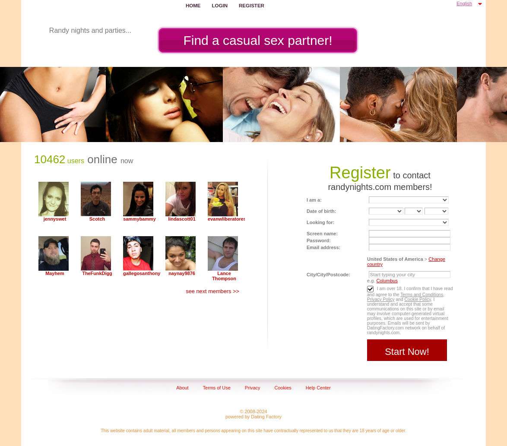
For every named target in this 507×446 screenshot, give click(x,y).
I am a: (314, 199)
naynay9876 (181, 273)
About (182, 387)
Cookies (282, 387)
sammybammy (139, 218)
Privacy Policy (381, 299)
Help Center (318, 387)
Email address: (323, 247)
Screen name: (322, 233)
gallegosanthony (139, 273)
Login (220, 5)
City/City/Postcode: (328, 274)
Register (251, 5)
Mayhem (54, 273)
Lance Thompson (224, 276)
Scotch (97, 218)
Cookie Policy (417, 299)
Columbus (387, 280)
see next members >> (212, 291)
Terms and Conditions (421, 294)
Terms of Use (217, 387)
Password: (319, 240)
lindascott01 (181, 218)
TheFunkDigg (97, 273)
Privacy (252, 387)
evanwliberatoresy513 (224, 218)
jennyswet (55, 218)
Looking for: (320, 222)
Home (193, 5)
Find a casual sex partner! (257, 40)
